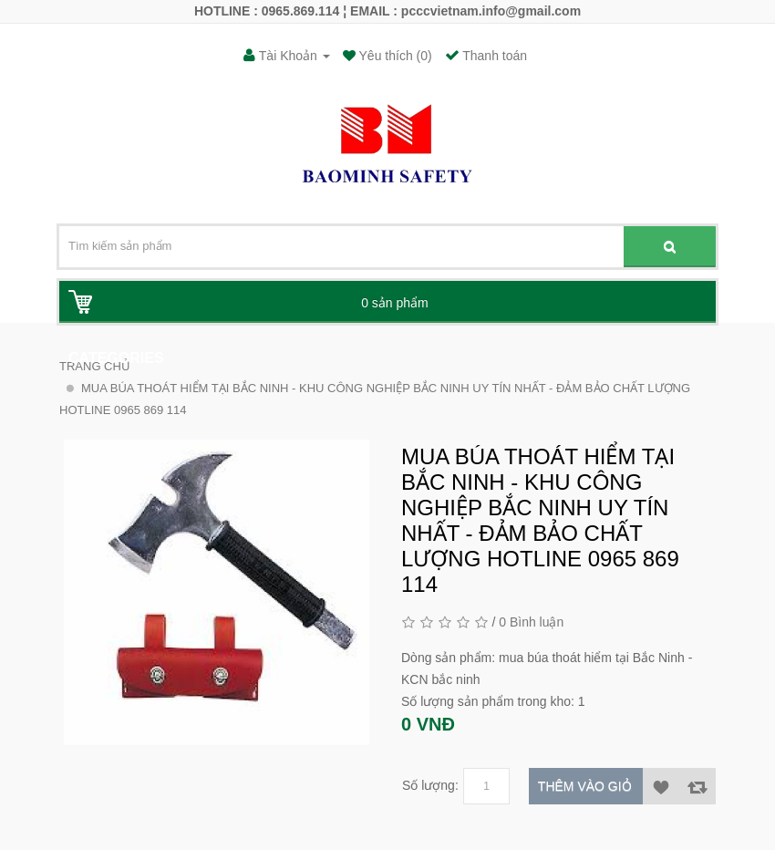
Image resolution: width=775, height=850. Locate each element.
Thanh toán (486, 55)
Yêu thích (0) (394, 55)
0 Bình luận (531, 622)
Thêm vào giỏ (585, 786)
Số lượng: (430, 785)
